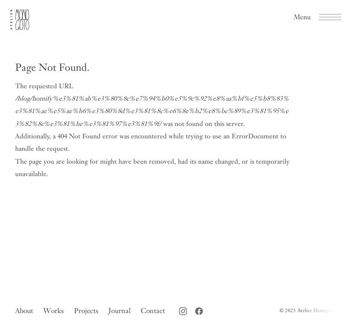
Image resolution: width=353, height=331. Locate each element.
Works (53, 310)
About (24, 310)
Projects (86, 310)
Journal (119, 310)
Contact (153, 310)
